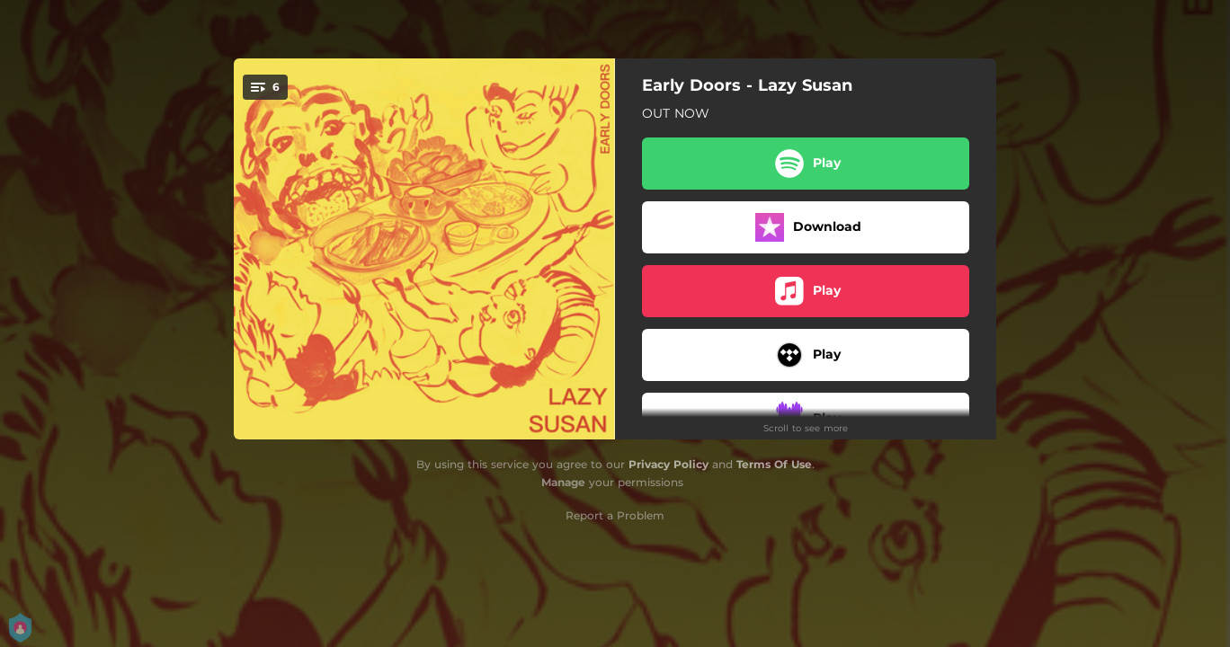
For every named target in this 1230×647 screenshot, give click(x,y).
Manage (563, 482)
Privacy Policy (668, 464)
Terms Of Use (774, 464)
